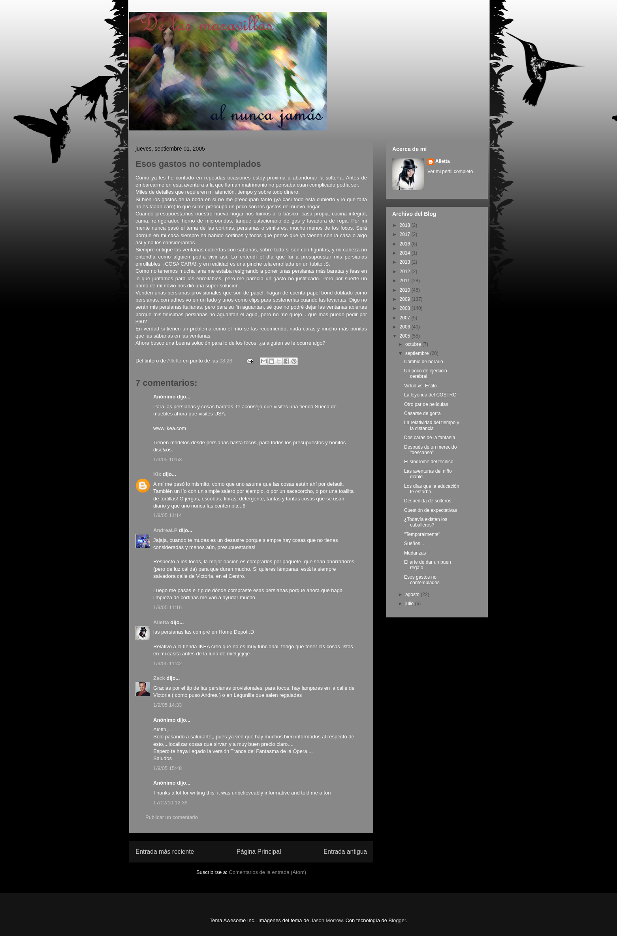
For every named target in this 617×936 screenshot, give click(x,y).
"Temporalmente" (422, 534)
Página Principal (259, 851)
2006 (406, 327)
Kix (157, 474)
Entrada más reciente (164, 851)
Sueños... (414, 543)
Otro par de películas (426, 404)
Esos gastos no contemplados (422, 579)
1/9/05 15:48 (167, 768)
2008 (406, 308)
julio (410, 603)
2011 (406, 280)
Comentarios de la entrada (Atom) (267, 872)
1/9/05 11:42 (167, 663)
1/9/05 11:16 (167, 607)
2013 (406, 262)
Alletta (161, 622)
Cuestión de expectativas (430, 510)
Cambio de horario (423, 361)
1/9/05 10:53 (167, 459)
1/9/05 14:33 (167, 705)
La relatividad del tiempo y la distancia (431, 425)
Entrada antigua (345, 851)
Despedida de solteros (427, 501)
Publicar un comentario (171, 817)
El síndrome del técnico (428, 461)
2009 (406, 299)
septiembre (417, 353)
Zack (159, 678)
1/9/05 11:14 (167, 515)
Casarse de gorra (422, 413)
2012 (406, 271)
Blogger (397, 920)
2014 (406, 253)
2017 (406, 234)
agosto (413, 594)
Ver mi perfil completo (450, 171)
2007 (406, 318)
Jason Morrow (326, 920)
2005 (406, 336)
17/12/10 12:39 (170, 803)
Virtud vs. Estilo (420, 386)
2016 (406, 244)
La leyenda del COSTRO (430, 395)
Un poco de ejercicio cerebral (425, 373)
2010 (406, 290)
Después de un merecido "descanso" (430, 449)
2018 (406, 225)
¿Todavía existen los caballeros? (425, 522)
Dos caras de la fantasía (429, 437)
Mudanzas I (416, 553)
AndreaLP (165, 530)
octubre (413, 344)
